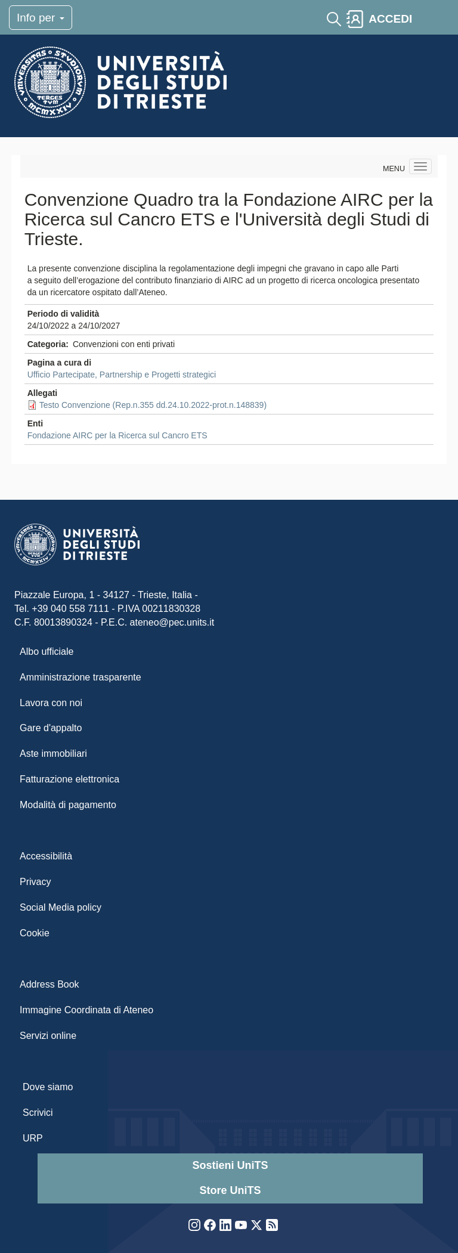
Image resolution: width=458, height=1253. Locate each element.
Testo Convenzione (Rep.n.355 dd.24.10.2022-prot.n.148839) (153, 405)
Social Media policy (60, 907)
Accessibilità (46, 856)
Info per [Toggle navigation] (40, 17)
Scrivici (38, 1112)
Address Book (49, 984)
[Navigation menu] (420, 166)
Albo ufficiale (46, 651)
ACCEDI (390, 19)
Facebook (210, 1225)
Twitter (256, 1225)
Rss (272, 1225)
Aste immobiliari (53, 753)
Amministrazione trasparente (80, 677)
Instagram (194, 1225)
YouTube (241, 1225)
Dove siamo (48, 1087)
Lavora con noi (51, 703)
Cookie (34, 933)
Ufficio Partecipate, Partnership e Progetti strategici (121, 374)
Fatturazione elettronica (69, 779)
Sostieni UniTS (230, 1165)
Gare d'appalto (51, 728)
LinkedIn (225, 1225)
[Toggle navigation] (427, 19)
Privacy (35, 882)
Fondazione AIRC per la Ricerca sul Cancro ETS (117, 435)
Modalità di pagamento (68, 805)
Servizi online (48, 1036)
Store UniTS (230, 1190)
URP (33, 1138)
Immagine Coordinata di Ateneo (86, 1010)
